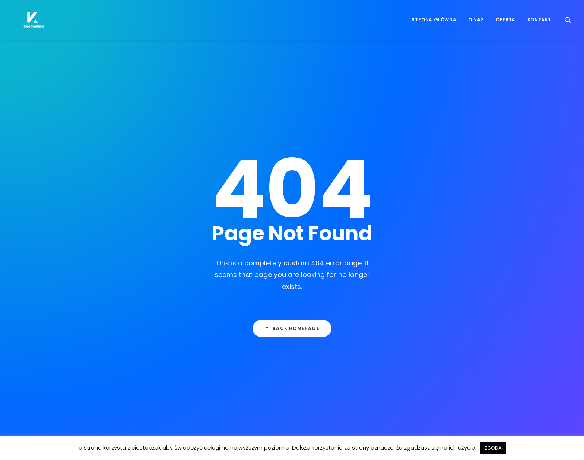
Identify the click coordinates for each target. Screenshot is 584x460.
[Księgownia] (29, 23)
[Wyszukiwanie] (568, 23)
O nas (476, 23)
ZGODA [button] (493, 447)
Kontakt (539, 23)
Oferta (505, 23)
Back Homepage (292, 232)
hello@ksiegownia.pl (333, 376)
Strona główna (434, 23)
